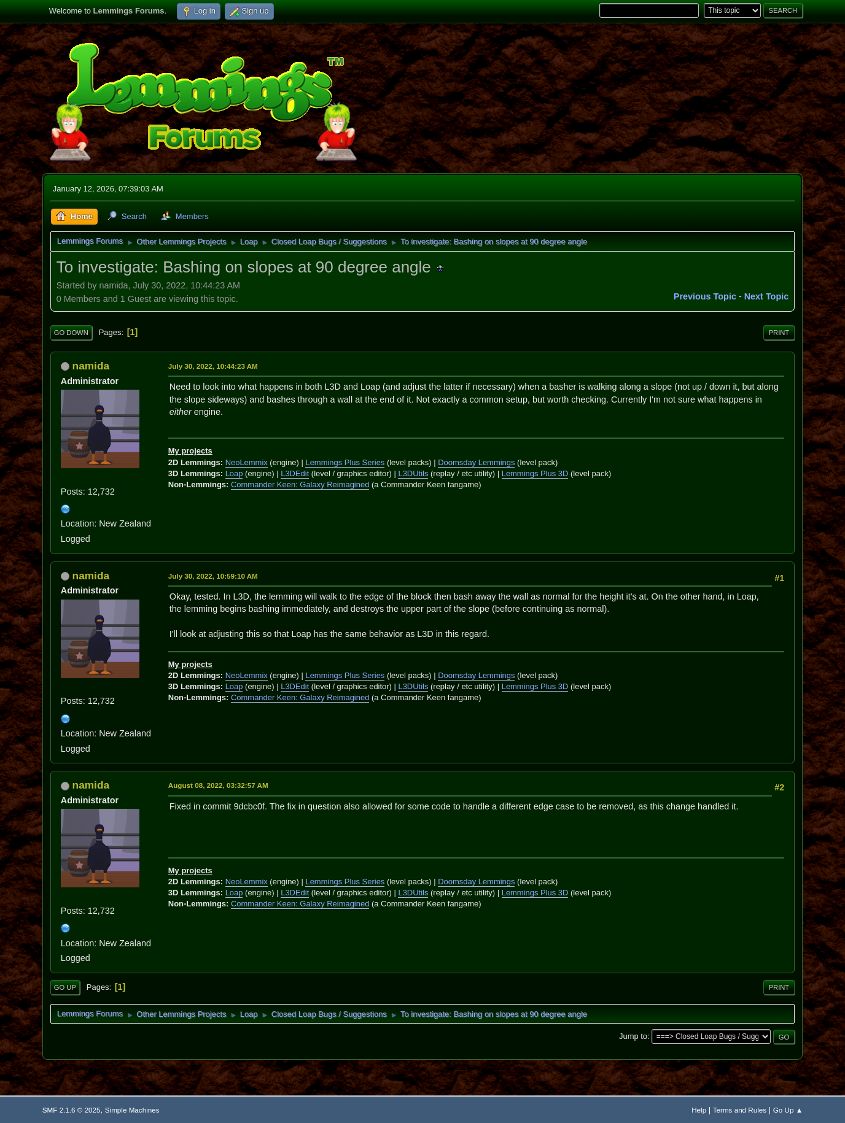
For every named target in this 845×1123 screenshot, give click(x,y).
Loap (234, 473)
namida (90, 366)
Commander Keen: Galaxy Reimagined (300, 484)
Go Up (65, 987)
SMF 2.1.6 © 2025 (71, 1110)
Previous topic (705, 296)
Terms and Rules (739, 1110)
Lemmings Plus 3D (535, 473)
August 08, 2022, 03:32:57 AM (218, 785)
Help (698, 1110)
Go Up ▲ (788, 1110)
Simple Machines (132, 1110)
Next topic (766, 296)
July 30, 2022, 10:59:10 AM (213, 576)
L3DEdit (295, 473)
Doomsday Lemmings (476, 462)
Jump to (633, 1036)
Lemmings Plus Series (344, 462)
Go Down (71, 332)
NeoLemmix (246, 462)
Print (779, 332)
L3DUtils (413, 473)
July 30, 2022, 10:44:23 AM (213, 366)
